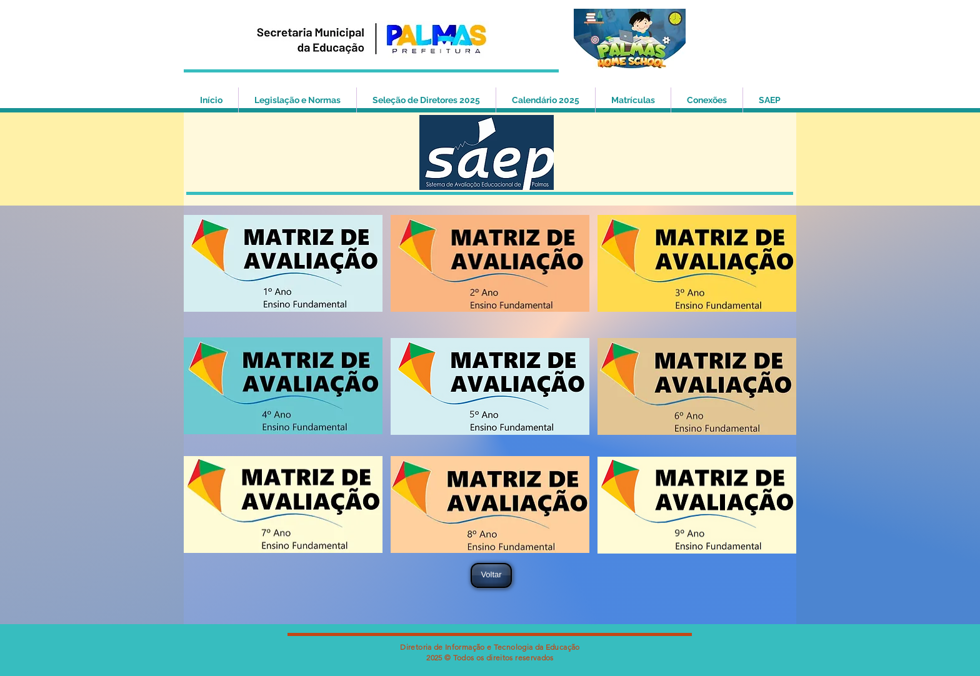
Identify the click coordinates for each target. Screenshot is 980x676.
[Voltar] (491, 575)
